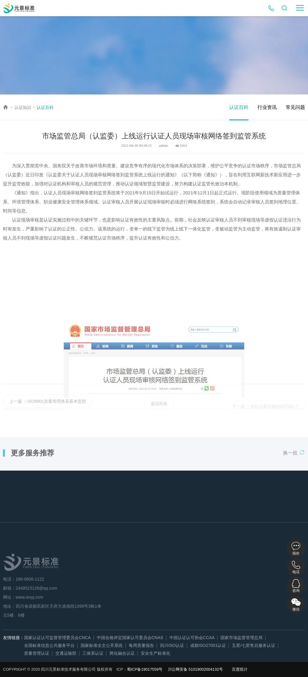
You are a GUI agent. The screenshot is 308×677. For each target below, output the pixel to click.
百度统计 (240, 669)
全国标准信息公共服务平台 (49, 645)
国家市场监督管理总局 (241, 637)
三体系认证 (92, 653)
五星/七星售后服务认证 (253, 645)
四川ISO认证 (172, 645)
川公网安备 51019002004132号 (195, 669)
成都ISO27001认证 (208, 645)
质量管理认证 (36, 653)
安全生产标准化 (155, 653)
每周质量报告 (141, 645)
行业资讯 (267, 107)
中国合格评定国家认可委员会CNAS (130, 637)
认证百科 (45, 107)
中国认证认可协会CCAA (192, 637)
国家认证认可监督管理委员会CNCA (57, 637)
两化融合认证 (122, 653)
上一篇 (15, 405)
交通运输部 (65, 653)
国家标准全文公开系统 (102, 645)
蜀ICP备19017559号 (145, 669)
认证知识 (22, 107)
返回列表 (159, 408)
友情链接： (13, 637)
